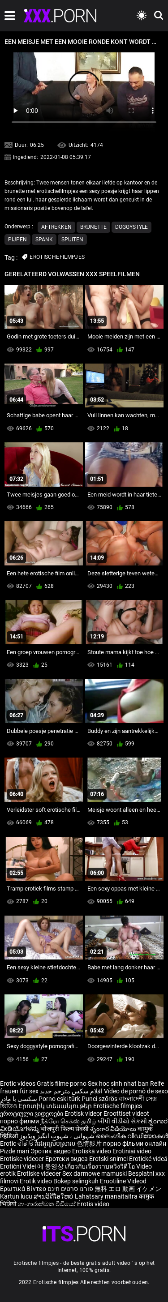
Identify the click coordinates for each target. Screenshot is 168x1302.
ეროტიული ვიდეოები (32, 1113)
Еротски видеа (67, 1158)
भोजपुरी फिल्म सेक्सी (64, 1128)
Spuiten (72, 239)
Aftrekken (56, 227)
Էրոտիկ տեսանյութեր (55, 1105)
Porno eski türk (59, 1098)
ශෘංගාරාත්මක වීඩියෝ (47, 1204)
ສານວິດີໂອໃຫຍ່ (54, 1196)
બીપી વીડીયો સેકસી (122, 1121)
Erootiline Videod (123, 1181)
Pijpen (17, 239)
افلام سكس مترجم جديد (71, 1091)
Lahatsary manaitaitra (107, 1196)
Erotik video (36, 1181)
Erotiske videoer (22, 1158)
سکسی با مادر (18, 1098)
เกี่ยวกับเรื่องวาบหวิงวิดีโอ (100, 1166)
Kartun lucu (17, 1196)
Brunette (93, 227)
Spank (44, 239)
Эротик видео (51, 1151)
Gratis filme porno (61, 1083)
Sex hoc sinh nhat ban (118, 1083)
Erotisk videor (84, 1113)
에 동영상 (51, 1166)
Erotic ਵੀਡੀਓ (17, 1143)
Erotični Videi (18, 1166)
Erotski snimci (109, 1158)
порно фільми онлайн (134, 1143)
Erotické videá (148, 1158)
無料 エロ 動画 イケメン (128, 1188)
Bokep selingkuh (76, 1181)
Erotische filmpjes (117, 1105)
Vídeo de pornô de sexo (136, 1091)
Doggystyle (131, 227)
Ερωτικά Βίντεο (23, 1188)
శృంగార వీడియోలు (114, 1128)
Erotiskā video (92, 1151)
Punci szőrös (99, 1098)
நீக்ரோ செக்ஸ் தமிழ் (68, 1121)
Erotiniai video (131, 1151)
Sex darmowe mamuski (94, 1173)
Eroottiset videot (126, 1113)
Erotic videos (18, 1083)
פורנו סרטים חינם (70, 1188)
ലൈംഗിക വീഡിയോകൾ (132, 1135)
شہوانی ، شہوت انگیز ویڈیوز (57, 1135)
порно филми (19, 1121)
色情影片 (90, 1143)
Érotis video (93, 1204)
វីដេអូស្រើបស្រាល (56, 1143)
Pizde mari (14, 1151)
